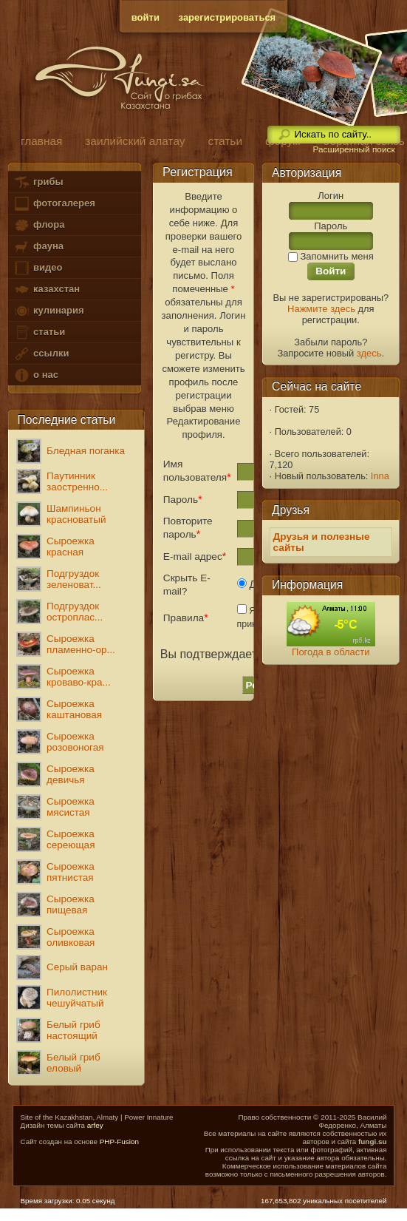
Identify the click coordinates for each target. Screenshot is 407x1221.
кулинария (48, 311)
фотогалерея (54, 204)
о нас (35, 375)
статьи (39, 332)
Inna (380, 475)
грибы (38, 182)
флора (39, 225)
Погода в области (330, 651)
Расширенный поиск (353, 149)
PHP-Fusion (119, 1141)
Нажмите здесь (321, 308)
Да (251, 584)
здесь (369, 353)
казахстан (47, 289)
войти (145, 17)
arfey (95, 1125)
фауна (38, 246)
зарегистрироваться (227, 17)
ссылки (41, 354)
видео (38, 268)
